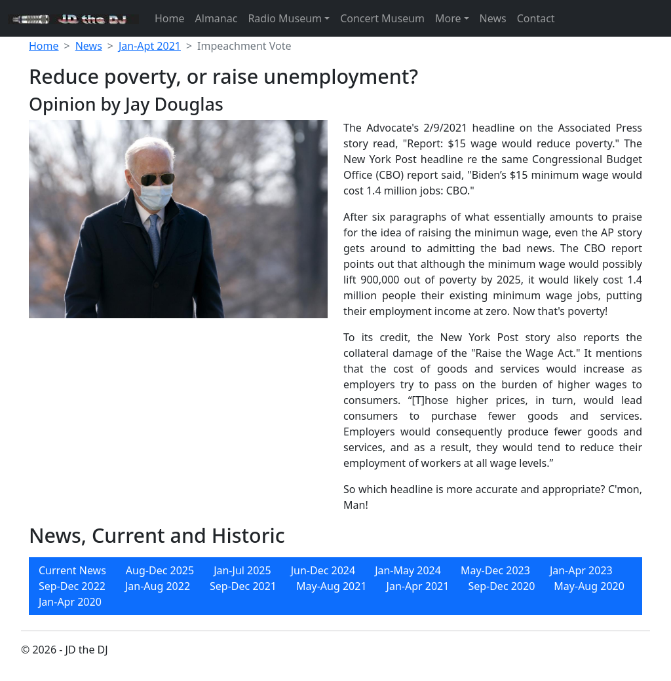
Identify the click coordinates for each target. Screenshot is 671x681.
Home (170, 18)
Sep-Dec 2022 (72, 586)
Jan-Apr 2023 (581, 570)
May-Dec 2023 (495, 570)
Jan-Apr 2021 (418, 586)
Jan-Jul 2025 (242, 570)
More (448, 18)
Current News (72, 570)
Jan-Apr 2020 (70, 602)
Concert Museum (382, 18)
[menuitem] (72, 570)
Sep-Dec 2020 (501, 586)
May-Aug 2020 (589, 586)
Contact (536, 18)
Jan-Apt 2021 (150, 46)
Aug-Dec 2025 (160, 570)
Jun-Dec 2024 (323, 570)
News (493, 18)
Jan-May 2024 (408, 570)
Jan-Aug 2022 (157, 586)
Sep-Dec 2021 (243, 586)
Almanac (216, 18)
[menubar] (335, 586)
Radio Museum (285, 18)
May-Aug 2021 (331, 586)
